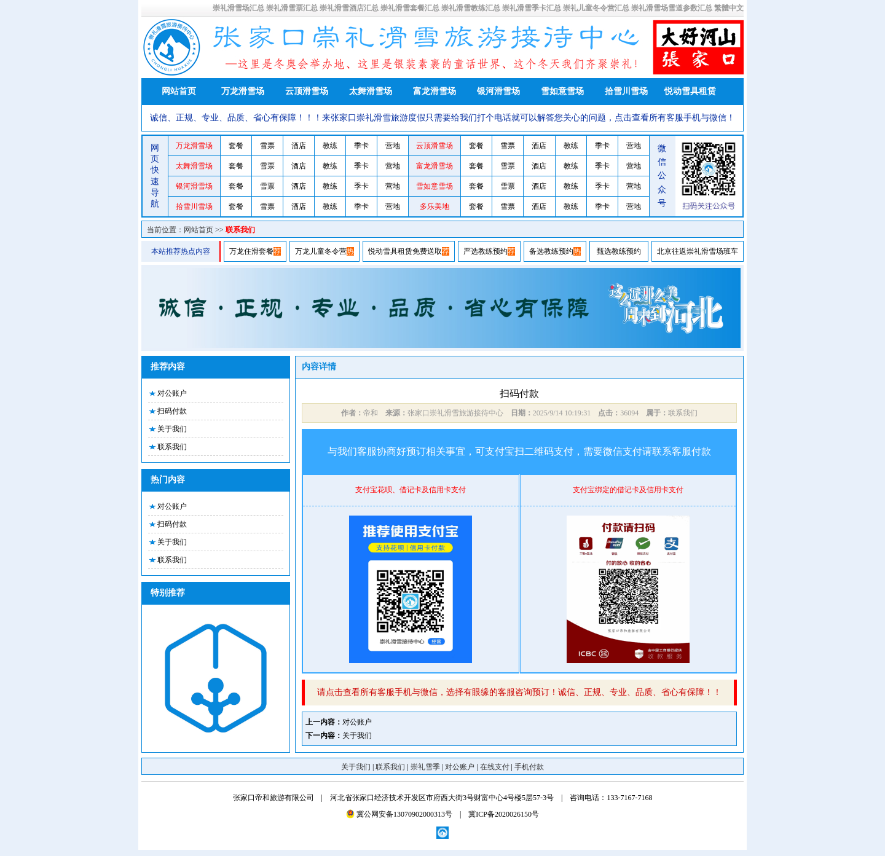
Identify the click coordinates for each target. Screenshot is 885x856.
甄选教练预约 (619, 251)
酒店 (298, 145)
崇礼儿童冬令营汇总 (596, 8)
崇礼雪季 (425, 767)
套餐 (236, 145)
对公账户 (172, 393)
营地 (392, 145)
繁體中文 (729, 8)
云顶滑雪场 (306, 91)
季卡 (361, 145)
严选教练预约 (485, 251)
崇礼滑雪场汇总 (238, 8)
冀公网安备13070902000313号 (399, 814)
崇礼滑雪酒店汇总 (349, 8)
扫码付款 (172, 411)
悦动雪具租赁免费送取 (405, 251)
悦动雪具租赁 (690, 91)
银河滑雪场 (498, 91)
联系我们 (240, 230)
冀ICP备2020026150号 (503, 814)
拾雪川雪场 (626, 91)
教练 (330, 145)
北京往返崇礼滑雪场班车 (697, 251)
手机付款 (529, 767)
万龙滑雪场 (242, 91)
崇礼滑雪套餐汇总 (409, 8)
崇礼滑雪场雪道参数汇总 (671, 8)
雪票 (267, 145)
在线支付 (494, 767)
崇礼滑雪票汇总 (292, 8)
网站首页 (179, 91)
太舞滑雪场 (370, 91)
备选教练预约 (551, 251)
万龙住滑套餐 (251, 251)
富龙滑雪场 (434, 91)
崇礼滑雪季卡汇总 (531, 8)
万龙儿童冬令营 (321, 251)
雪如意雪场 (562, 91)
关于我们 (172, 429)
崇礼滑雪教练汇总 (470, 8)
